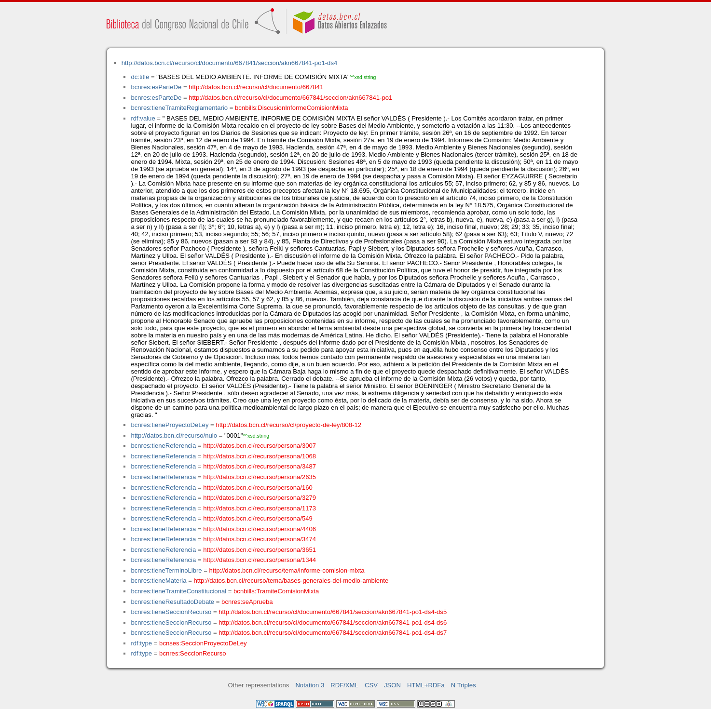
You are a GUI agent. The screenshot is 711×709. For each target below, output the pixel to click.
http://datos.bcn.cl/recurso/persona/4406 (259, 529)
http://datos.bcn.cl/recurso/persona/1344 (259, 559)
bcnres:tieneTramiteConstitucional (178, 591)
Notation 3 (309, 685)
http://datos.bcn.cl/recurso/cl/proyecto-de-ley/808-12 (288, 424)
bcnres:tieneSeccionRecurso (171, 611)
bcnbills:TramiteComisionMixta (276, 591)
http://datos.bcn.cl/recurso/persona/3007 (259, 445)
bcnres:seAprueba (247, 601)
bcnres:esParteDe (156, 87)
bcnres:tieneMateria (158, 580)
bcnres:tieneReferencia (163, 445)
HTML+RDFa (426, 685)
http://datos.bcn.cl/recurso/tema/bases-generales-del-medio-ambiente (291, 580)
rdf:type (141, 643)
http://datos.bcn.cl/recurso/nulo (174, 435)
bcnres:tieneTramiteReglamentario (179, 107)
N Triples (463, 685)
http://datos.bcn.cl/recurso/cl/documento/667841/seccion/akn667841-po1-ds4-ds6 (333, 622)
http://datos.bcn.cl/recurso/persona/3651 (259, 549)
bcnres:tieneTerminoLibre (166, 570)
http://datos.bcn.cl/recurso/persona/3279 (259, 497)
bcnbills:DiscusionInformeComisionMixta (291, 107)
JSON (392, 685)
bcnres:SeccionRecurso (192, 653)
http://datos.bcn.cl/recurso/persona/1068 (259, 456)
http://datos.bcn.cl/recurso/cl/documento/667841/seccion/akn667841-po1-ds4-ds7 (333, 632)
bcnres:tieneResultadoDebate (172, 601)
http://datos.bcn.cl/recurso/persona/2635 (259, 477)
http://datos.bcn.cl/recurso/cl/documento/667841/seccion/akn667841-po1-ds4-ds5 (333, 611)
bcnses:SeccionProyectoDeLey (202, 643)
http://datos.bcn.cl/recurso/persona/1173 (259, 508)
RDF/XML (344, 685)
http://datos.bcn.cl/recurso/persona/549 (258, 518)
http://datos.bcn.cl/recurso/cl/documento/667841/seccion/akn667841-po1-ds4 (229, 63)
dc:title (140, 76)
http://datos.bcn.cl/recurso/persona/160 (258, 487)
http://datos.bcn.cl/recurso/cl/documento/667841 (256, 87)
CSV (371, 685)
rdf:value (143, 118)
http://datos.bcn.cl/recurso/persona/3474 (259, 539)
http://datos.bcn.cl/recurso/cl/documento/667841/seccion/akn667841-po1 (290, 97)
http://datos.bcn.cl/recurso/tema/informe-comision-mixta (287, 570)
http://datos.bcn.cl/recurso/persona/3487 (259, 466)
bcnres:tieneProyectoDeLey (169, 424)
